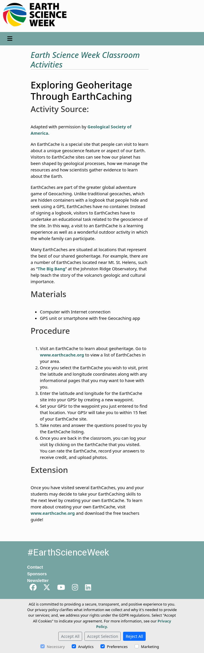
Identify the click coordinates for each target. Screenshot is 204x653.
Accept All (70, 636)
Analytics (85, 646)
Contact (35, 567)
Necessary (56, 646)
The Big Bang (51, 269)
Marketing (150, 646)
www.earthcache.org (62, 355)
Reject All (134, 636)
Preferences (117, 646)
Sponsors (37, 574)
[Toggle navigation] (9, 38)
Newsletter (38, 580)
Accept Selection (102, 636)
